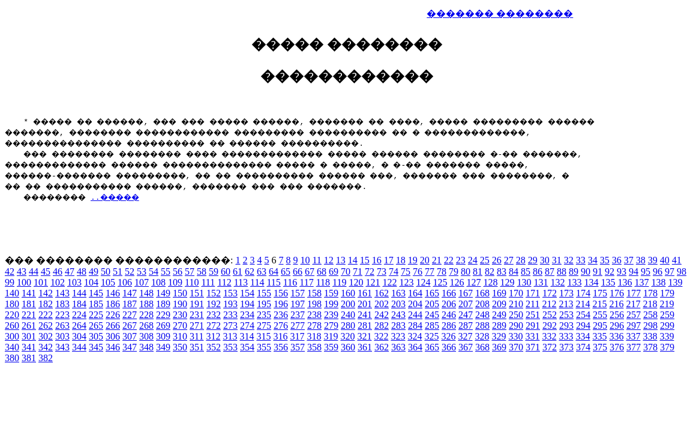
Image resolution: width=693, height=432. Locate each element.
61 (237, 271)
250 (516, 315)
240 (348, 315)
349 (163, 347)
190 (180, 304)
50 (105, 271)
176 (617, 293)
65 (285, 271)
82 (489, 271)
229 (163, 315)
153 (230, 293)
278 (314, 325)
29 (533, 260)
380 (12, 358)
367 (465, 347)
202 (381, 304)
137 (641, 282)
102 (57, 282)
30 (545, 260)
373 (566, 347)
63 (261, 271)
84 (513, 271)
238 (314, 315)
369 (499, 347)
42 (9, 271)
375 (600, 347)
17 (389, 260)
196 (281, 304)
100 (24, 282)
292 (549, 325)
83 (501, 271)
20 (425, 260)
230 (180, 315)
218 (650, 304)
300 (12, 336)
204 (415, 304)
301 (29, 336)
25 (485, 260)
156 (281, 293)
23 (461, 260)
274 (247, 325)
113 (241, 282)
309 (163, 336)
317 (297, 336)
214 (582, 304)
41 (677, 260)
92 (609, 271)
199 (331, 304)
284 (415, 325)
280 (348, 325)
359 (331, 347)
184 (79, 304)
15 (365, 260)
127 (473, 282)
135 (608, 282)
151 (197, 293)
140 (12, 293)
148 (146, 293)
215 (599, 304)
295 (600, 325)
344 (79, 347)
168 (482, 293)
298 (650, 325)
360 (348, 347)
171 (533, 293)
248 (482, 315)
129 (507, 282)
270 (180, 325)
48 (81, 271)
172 (549, 293)
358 (314, 347)
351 (197, 347)
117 (306, 282)
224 (79, 315)
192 (213, 304)
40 (665, 260)
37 (629, 260)
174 (583, 293)
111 (208, 282)
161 (365, 293)
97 (669, 271)
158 (314, 293)
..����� (131, 196)
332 (549, 336)
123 (406, 282)
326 (448, 336)
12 (329, 260)
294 (583, 325)
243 (398, 315)
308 (146, 336)
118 (323, 282)
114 (257, 282)
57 (189, 271)
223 (62, 315)
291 (533, 325)
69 (333, 271)
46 (57, 271)
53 (141, 271)
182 (45, 304)
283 (398, 325)
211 (532, 304)
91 (597, 271)
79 (453, 271)
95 (645, 271)
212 (549, 304)
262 (45, 325)
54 (153, 271)
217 (633, 304)
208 (482, 304)
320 (347, 336)
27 (509, 260)
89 (573, 271)
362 (381, 347)
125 (440, 282)
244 (415, 315)
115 (273, 282)
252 (549, 315)
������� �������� (500, 13)
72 (369, 271)
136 (624, 282)
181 (29, 304)
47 (69, 271)
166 (449, 293)
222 (45, 315)
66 (297, 271)
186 (113, 304)
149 (163, 293)
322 (381, 336)
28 (521, 260)
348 (146, 347)
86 (537, 271)
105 (108, 282)
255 (600, 315)
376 (617, 347)
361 (365, 347)
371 (533, 347)
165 (432, 293)
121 (372, 282)
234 (247, 315)
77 (429, 271)
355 (264, 347)
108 (158, 282)
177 (633, 293)
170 (516, 293)
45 (45, 271)
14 (353, 260)
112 (224, 282)
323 (398, 336)
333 (566, 336)
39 (653, 260)
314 (246, 336)
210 (516, 304)
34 (593, 260)
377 (633, 347)
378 (650, 347)
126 (456, 282)
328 (482, 336)
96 (657, 271)
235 (264, 315)
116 (290, 282)
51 (117, 271)
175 (600, 293)
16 (377, 260)
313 (230, 336)
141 (29, 293)
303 (62, 336)
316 (280, 336)
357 (297, 347)
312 (213, 336)
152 (213, 293)
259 (667, 315)
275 (264, 325)
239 (331, 315)
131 (540, 282)
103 (74, 282)
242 (381, 315)
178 (650, 293)
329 (498, 336)
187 (129, 304)
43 (21, 271)
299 (667, 325)
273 (230, 325)
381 (29, 358)
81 (477, 271)
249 (499, 315)
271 (197, 325)
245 (432, 315)
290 (516, 325)
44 (33, 271)
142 (45, 293)
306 (113, 336)
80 (465, 271)
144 (79, 293)
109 (175, 282)
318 (314, 336)
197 (297, 304)
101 (41, 282)
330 (515, 336)
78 (441, 271)
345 (96, 347)
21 (437, 260)
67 (309, 271)
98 (681, 271)
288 (482, 325)
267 (129, 325)
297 (633, 325)
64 (273, 271)
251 (533, 315)
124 (423, 282)
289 (499, 325)
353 (230, 347)
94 (633, 271)
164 (415, 293)
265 (96, 325)
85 (525, 271)
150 (180, 293)
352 (213, 347)
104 (91, 282)
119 (339, 282)
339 (666, 336)
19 (413, 260)
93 (621, 271)
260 (12, 325)
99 (9, 282)
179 (667, 293)
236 (281, 315)
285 (432, 325)
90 (585, 271)
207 (465, 304)
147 (129, 293)
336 (616, 336)
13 (341, 260)
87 (549, 271)
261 (29, 325)
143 (62, 293)
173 (566, 293)
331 (532, 336)
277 (297, 325)
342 (45, 347)
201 (365, 304)
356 (281, 347)
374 (583, 347)
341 (29, 347)
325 (431, 336)
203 (398, 304)
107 (141, 282)
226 (113, 315)
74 (393, 271)
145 (96, 293)
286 (449, 325)
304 (79, 336)
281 (365, 325)
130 (524, 282)
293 (566, 325)
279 (331, 325)
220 (12, 315)
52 (129, 271)
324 (414, 336)
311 (196, 336)
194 (247, 304)
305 (96, 336)
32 (569, 260)
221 (29, 315)
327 (465, 336)
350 (180, 347)
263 (62, 325)
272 (213, 325)
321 (364, 336)
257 (633, 315)
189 (163, 304)
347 (129, 347)
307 (129, 336)
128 (490, 282)
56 (177, 271)
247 (465, 315)
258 (650, 315)
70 (345, 271)
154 (247, 293)
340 (12, 347)
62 (249, 271)
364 (415, 347)
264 (79, 325)
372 (549, 347)
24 (473, 260)
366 (449, 347)
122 (389, 282)
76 (417, 271)
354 (247, 347)
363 (398, 347)
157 (297, 293)
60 (225, 271)
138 (658, 282)
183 (62, 304)
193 (230, 304)
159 (331, 293)
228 (146, 315)
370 (516, 347)
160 (348, 293)
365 (432, 347)
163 (398, 293)
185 (96, 304)
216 (616, 304)
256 (617, 315)
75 (405, 271)
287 (465, 325)
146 (113, 293)
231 (197, 315)
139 (675, 282)
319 (330, 336)
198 (314, 304)
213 (566, 304)
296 (617, 325)
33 (581, 260)
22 (449, 260)
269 (163, 325)
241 (365, 315)
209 (499, 304)
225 (96, 315)
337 (633, 336)
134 (591, 282)
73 (381, 271)
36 (617, 260)
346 (113, 347)
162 (381, 293)
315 (263, 336)
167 (465, 293)
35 (605, 260)
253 (566, 315)
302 (45, 336)
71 (357, 271)
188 (146, 304)
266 (113, 325)
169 (499, 293)
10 (305, 260)
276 (281, 325)
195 (264, 304)
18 (401, 260)
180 (12, 304)
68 (321, 271)
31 (557, 260)
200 (348, 304)
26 (497, 260)
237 (297, 315)
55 (165, 271)
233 (230, 315)
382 (45, 358)
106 (125, 282)
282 (381, 325)
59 (213, 271)
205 (432, 304)
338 (650, 336)
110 (192, 282)
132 (557, 282)
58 (201, 271)
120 (356, 282)
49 (93, 271)
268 (146, 325)
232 (213, 315)
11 (316, 260)
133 (574, 282)
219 (666, 304)
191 (197, 304)
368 (482, 347)
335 (599, 336)
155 (264, 293)
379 (667, 347)
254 (583, 315)
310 (180, 336)
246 (449, 315)
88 (561, 271)
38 (641, 260)
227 (129, 315)
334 (582, 336)
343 (62, 347)
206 (449, 304)
